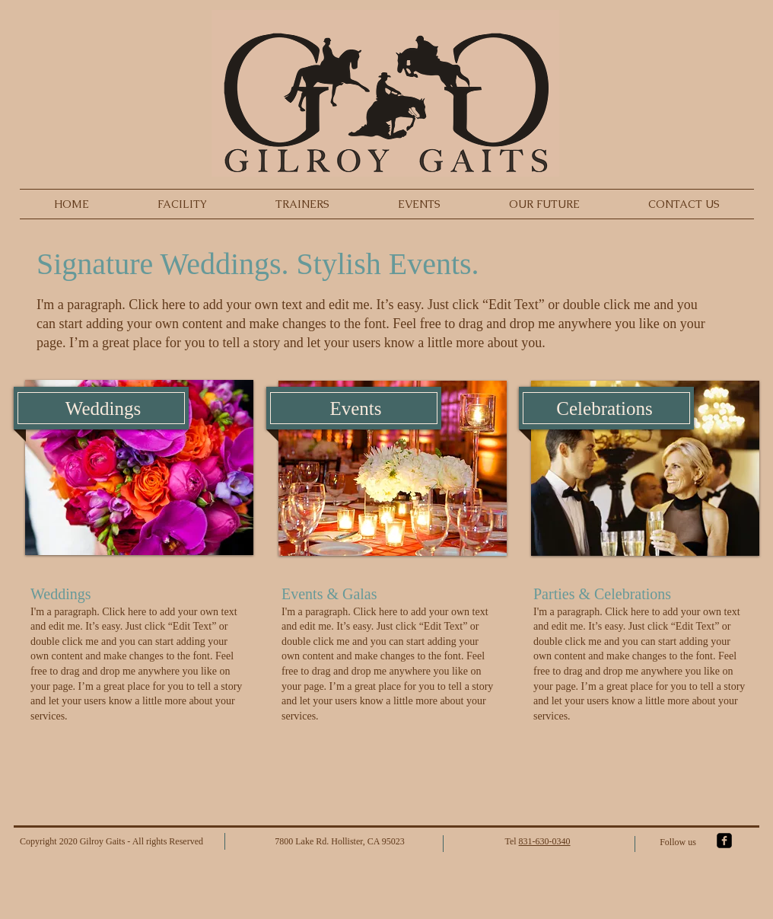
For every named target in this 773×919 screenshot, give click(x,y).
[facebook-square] (724, 840)
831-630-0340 (545, 841)
